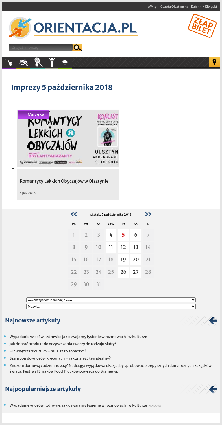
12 (123, 247)
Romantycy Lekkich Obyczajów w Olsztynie (64, 181)
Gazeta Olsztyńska (174, 7)
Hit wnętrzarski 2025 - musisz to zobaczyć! (48, 351)
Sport (37, 62)
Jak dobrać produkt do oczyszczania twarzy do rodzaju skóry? (63, 343)
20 (136, 259)
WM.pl (153, 7)
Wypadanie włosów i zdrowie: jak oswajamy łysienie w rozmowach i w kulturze (78, 336)
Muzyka (9, 62)
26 (123, 272)
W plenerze (71, 64)
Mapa (214, 62)
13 (135, 247)
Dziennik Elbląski (204, 7)
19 (123, 259)
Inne (51, 62)
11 (111, 247)
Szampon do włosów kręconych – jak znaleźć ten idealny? (60, 358)
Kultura (23, 62)
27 (136, 272)
